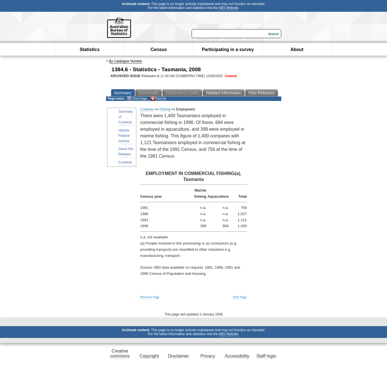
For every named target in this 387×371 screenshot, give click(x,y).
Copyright (149, 356)
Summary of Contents (126, 117)
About (297, 49)
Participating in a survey (228, 49)
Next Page (240, 297)
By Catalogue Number (125, 61)
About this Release (126, 151)
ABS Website (228, 8)
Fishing (165, 109)
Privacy (208, 356)
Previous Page (149, 297)
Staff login (266, 356)
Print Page (137, 98)
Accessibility (237, 356)
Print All (158, 98)
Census (159, 49)
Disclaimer (178, 356)
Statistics (90, 49)
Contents (125, 162)
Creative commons (120, 353)
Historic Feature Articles (124, 135)
